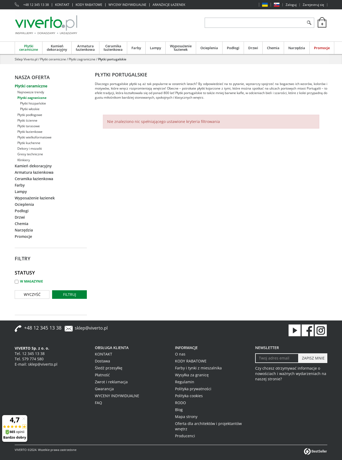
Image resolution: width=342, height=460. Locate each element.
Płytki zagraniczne (31, 97)
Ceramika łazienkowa (113, 48)
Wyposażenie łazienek (181, 48)
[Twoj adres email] (276, 358)
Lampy (155, 47)
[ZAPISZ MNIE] (312, 358)
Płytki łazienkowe (29, 131)
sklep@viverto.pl (91, 328)
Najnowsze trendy (30, 92)
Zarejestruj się (313, 4)
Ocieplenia (209, 47)
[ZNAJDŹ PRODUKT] (254, 23)
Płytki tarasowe (28, 126)
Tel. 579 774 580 (29, 358)
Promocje (322, 47)
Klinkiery (23, 160)
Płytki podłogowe (29, 115)
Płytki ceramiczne (28, 48)
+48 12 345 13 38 (36, 4)
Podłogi (233, 47)
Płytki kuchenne (28, 143)
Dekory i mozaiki (29, 148)
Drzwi (253, 47)
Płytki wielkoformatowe (34, 137)
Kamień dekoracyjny (57, 48)
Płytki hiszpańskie (33, 103)
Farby (136, 47)
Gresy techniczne (30, 154)
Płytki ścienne (27, 120)
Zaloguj (291, 4)
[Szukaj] (309, 23)
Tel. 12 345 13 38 (30, 353)
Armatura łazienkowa (85, 48)
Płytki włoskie (30, 109)
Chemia (273, 47)
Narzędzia (296, 47)
